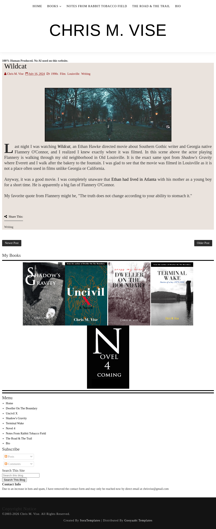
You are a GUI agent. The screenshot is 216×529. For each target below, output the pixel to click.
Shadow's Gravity (16, 418)
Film (62, 73)
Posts (9, 456)
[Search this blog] (20, 475)
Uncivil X (12, 413)
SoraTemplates (90, 520)
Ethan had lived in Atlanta (133, 179)
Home (37, 6)
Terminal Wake (15, 423)
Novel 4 (10, 428)
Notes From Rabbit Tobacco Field (97, 6)
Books (52, 6)
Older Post (203, 243)
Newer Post (12, 243)
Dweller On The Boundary (21, 408)
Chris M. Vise (108, 30)
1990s (54, 73)
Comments (13, 464)
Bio (178, 6)
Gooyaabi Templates (138, 520)
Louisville (73, 73)
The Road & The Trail (151, 6)
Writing (85, 73)
